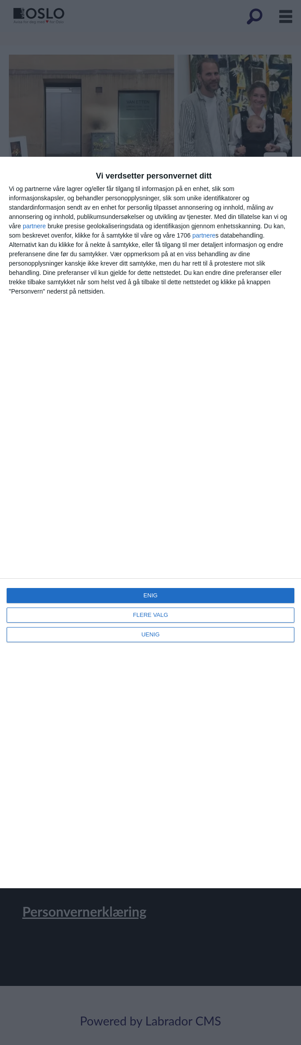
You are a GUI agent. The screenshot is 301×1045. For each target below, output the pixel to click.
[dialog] (150, 522)
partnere (34, 226)
